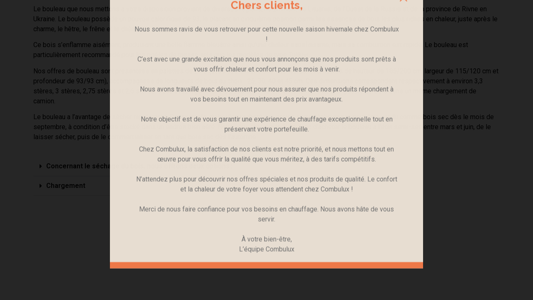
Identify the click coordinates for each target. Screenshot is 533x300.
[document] (266, 150)
